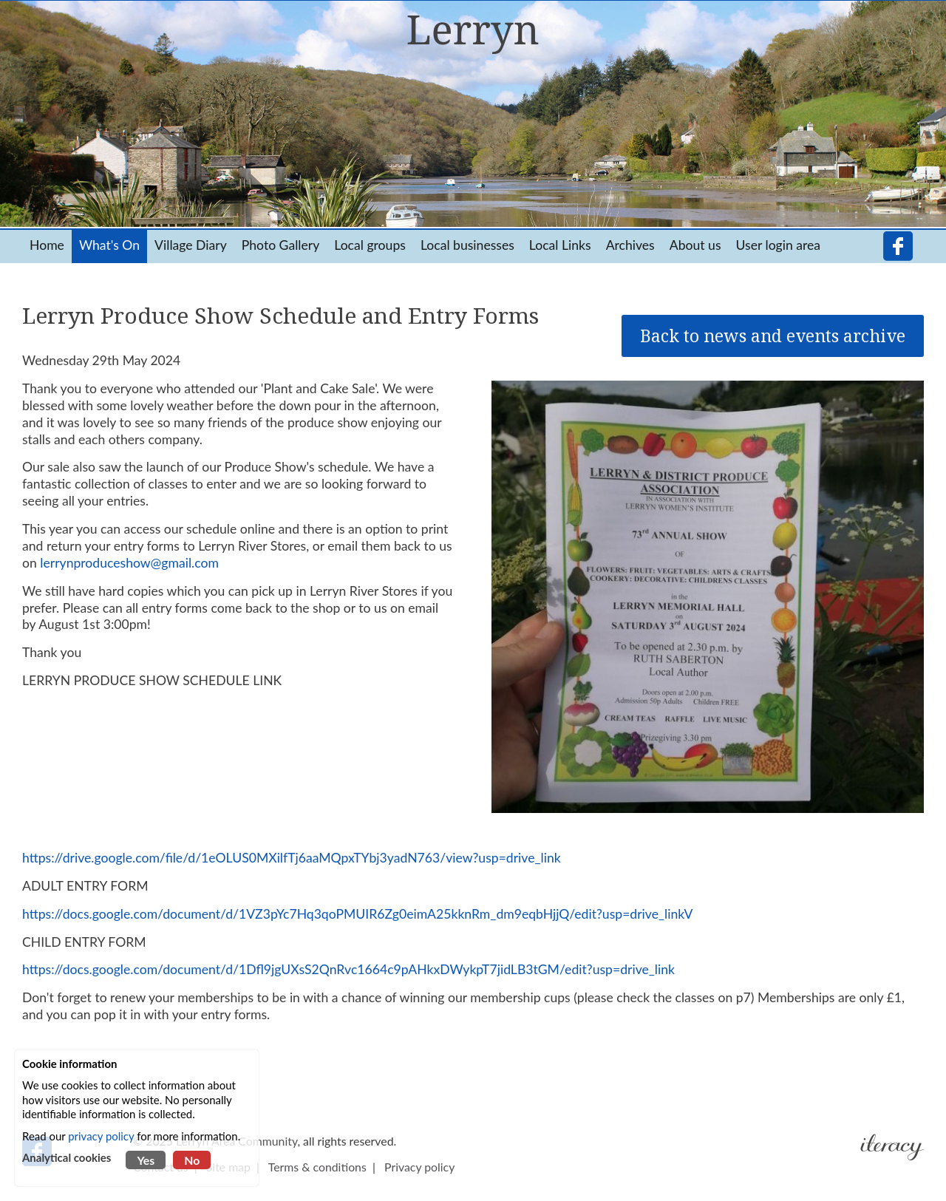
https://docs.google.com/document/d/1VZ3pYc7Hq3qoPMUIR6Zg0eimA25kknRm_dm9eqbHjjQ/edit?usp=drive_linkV (357, 914)
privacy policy (101, 1136)
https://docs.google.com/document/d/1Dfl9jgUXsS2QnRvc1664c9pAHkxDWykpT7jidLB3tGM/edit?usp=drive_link (348, 969)
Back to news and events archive (772, 335)
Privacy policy (419, 1167)
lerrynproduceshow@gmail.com (129, 563)
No (192, 1160)
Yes (145, 1160)
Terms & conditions (317, 1167)
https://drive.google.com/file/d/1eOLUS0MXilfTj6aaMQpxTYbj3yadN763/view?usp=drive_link (291, 857)
